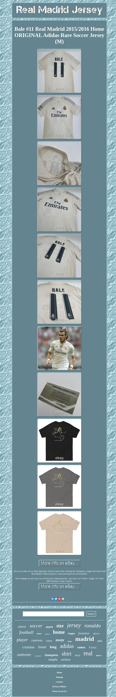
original (38, 656)
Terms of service (59, 691)
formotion (83, 633)
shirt (66, 653)
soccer (36, 625)
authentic (24, 654)
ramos (81, 647)
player (22, 639)
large (70, 641)
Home (59, 672)
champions (51, 655)
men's (99, 655)
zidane (49, 640)
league (71, 633)
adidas (67, 646)
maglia (53, 659)
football (26, 632)
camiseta (36, 640)
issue (42, 647)
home (59, 632)
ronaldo (92, 625)
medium (65, 659)
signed (47, 634)
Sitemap (59, 677)
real (88, 653)
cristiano (28, 647)
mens (39, 633)
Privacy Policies (59, 686)
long (53, 647)
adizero (96, 633)
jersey (74, 625)
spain (99, 641)
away (60, 640)
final (93, 647)
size (60, 625)
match (49, 626)
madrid (84, 639)
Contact (59, 682)
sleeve (22, 626)
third (77, 655)
